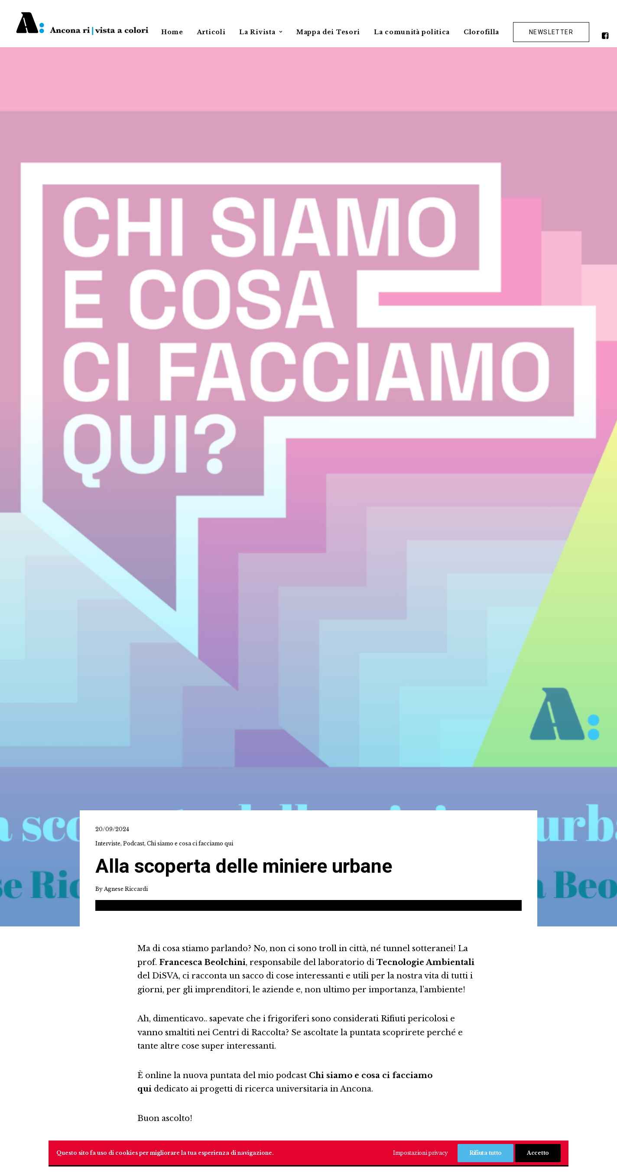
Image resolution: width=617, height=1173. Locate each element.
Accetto (538, 1153)
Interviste (107, 198)
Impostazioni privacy (420, 1153)
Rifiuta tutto (485, 1153)
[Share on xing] (362, 610)
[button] (606, 32)
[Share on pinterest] (290, 610)
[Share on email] (381, 610)
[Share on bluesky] (344, 610)
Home (172, 32)
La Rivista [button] (261, 32)
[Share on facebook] (235, 610)
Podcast (133, 198)
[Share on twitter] (253, 610)
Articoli (211, 32)
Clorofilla (481, 32)
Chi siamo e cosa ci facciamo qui (190, 198)
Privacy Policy (308, 1127)
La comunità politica (412, 32)
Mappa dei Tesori (328, 32)
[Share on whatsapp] (326, 610)
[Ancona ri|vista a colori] (82, 24)
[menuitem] (172, 27)
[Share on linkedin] (308, 610)
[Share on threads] (271, 610)
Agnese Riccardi (126, 243)
